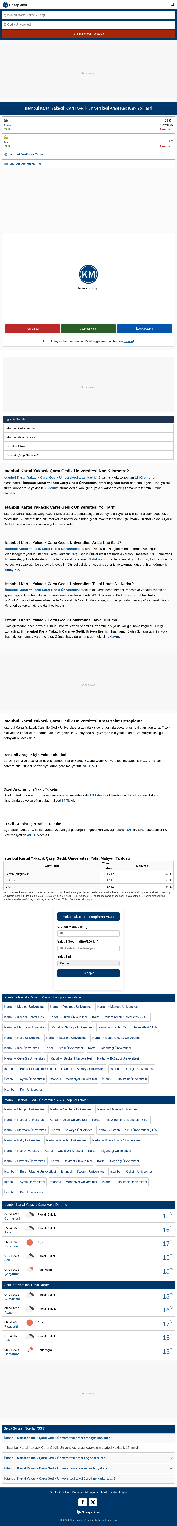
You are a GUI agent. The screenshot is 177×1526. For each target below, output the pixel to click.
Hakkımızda (109, 1492)
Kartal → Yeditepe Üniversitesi (71, 1006)
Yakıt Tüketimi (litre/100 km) (77, 941)
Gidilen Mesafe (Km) (72, 927)
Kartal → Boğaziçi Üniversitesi (118, 1058)
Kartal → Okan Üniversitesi (68, 1017)
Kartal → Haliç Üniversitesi (22, 1037)
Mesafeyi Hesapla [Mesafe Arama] (89, 34)
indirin (128, 341)
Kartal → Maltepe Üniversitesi (117, 1006)
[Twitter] (92, 1502)
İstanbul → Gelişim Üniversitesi (131, 1069)
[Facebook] (82, 1502)
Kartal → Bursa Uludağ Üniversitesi (116, 1037)
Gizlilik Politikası (60, 1492)
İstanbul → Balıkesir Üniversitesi (124, 1079)
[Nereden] (88, 15)
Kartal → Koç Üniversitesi (22, 1048)
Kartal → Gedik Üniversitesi (64, 1048)
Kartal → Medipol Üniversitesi (24, 1006)
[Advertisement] (88, 67)
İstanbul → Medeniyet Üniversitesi (73, 1079)
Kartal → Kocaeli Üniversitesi (24, 1017)
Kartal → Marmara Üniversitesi (25, 1027)
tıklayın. (114, 636)
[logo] (15, 4)
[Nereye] (88, 25)
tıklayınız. (12, 570)
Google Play (88, 1512)
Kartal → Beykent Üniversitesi (71, 1058)
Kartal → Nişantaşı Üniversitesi (109, 1048)
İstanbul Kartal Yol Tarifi (22, 428)
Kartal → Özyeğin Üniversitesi (25, 1058)
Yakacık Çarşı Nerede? (22, 455)
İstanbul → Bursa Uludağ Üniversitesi (30, 1069)
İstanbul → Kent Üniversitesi (23, 1089)
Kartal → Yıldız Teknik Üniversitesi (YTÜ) (120, 1017)
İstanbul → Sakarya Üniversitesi (83, 1069)
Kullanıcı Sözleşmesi (85, 1492)
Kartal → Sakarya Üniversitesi (72, 1027)
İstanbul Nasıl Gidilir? (20, 437)
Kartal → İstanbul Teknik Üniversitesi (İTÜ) (127, 1027)
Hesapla (88, 973)
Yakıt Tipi (64, 956)
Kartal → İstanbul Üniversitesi (66, 1037)
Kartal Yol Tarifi (16, 446)
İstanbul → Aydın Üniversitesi (24, 1079)
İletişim (123, 1492)
